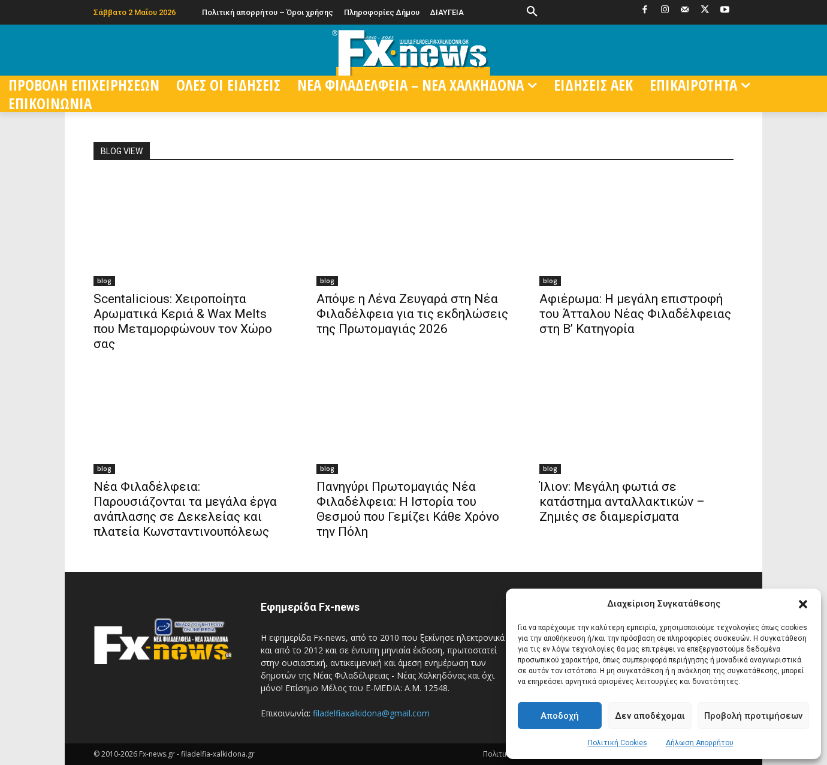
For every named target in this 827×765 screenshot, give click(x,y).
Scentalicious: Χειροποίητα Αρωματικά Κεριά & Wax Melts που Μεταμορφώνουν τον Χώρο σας (182, 321)
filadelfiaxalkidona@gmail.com (371, 713)
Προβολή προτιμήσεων (753, 715)
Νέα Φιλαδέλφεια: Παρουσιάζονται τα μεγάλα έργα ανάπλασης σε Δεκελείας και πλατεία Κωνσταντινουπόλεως (185, 509)
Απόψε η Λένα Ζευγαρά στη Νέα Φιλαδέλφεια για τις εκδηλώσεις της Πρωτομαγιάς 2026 (412, 314)
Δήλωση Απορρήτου (700, 743)
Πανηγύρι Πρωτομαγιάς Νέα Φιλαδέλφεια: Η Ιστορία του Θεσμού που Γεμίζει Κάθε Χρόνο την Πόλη (407, 509)
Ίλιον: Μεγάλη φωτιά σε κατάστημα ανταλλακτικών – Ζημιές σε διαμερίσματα (622, 501)
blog (104, 281)
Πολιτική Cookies (617, 743)
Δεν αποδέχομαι (650, 715)
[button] (803, 604)
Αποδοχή (560, 715)
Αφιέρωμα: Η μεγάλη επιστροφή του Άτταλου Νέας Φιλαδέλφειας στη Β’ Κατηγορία (635, 314)
